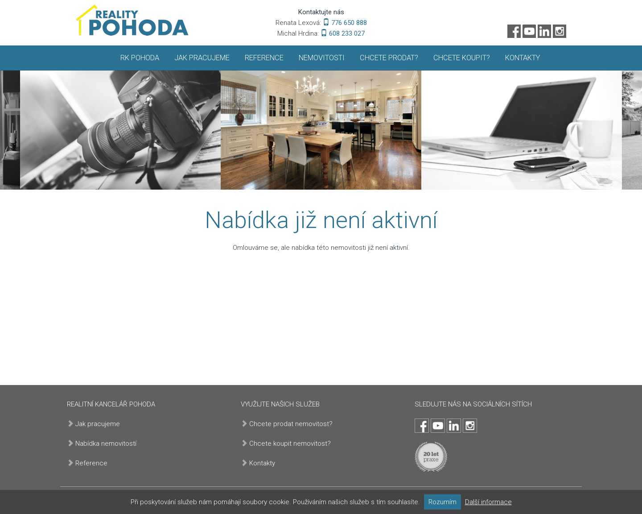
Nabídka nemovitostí (105, 443)
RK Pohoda (139, 58)
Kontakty (522, 58)
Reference (264, 58)
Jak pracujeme (202, 58)
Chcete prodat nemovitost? (291, 424)
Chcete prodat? (389, 58)
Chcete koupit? (461, 58)
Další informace (488, 502)
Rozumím (442, 502)
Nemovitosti (322, 58)
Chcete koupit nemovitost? (290, 443)
